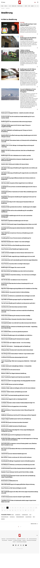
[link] (38, 2)
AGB (27, 538)
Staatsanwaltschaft (20, 516)
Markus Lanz (14, 5)
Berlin (12, 514)
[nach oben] (37, 535)
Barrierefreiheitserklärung (11, 538)
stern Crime (37, 5)
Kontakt (14, 541)
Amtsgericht (17, 514)
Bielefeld (3, 518)
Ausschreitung (28, 516)
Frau (30, 514)
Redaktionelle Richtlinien (21, 538)
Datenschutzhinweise (33, 538)
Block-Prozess (20, 5)
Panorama (2, 8)
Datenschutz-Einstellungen (31, 540)
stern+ (26, 5)
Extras (6, 5)
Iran (10, 5)
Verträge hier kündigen (17, 540)
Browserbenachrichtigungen (21, 541)
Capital (32, 5)
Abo (35, 2)
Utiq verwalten (4, 540)
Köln (34, 516)
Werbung (24, 540)
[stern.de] (19, 2)
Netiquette (10, 540)
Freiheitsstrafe (25, 514)
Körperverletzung (4, 516)
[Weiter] (38, 6)
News (2, 5)
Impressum (3, 538)
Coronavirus (12, 516)
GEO (29, 5)
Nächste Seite (34, 523)
